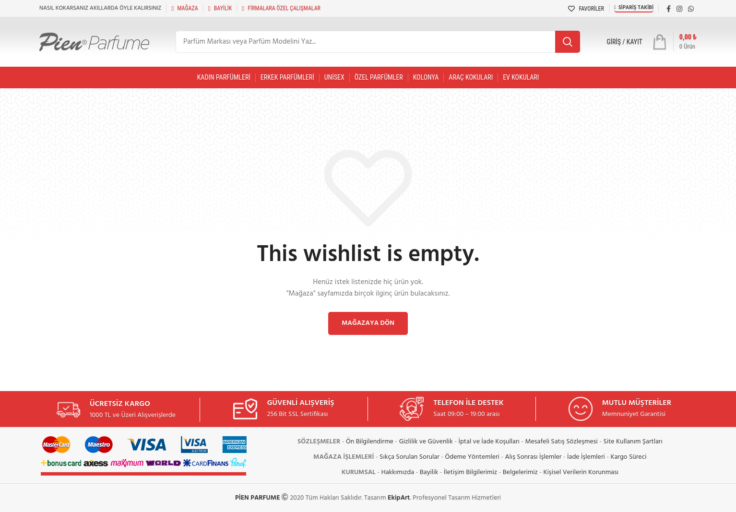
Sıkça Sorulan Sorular (409, 457)
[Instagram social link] (679, 8)
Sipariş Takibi (633, 8)
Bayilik (429, 472)
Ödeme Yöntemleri (472, 457)
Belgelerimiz (520, 472)
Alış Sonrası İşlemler (533, 457)
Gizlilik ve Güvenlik (426, 441)
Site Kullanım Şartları (633, 441)
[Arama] (378, 42)
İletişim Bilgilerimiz (470, 472)
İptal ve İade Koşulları (488, 441)
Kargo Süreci (628, 457)
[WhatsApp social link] (691, 8)
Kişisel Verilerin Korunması (581, 472)
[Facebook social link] (669, 8)
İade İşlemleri (586, 457)
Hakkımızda (397, 472)
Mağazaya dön (368, 323)
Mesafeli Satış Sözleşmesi (561, 441)
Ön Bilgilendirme (369, 441)
